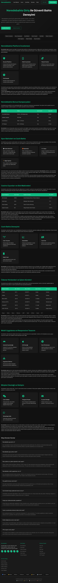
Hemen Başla (53, 2)
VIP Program (42, 555)
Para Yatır (41, 549)
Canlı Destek (3, 561)
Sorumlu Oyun (4, 568)
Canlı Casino (22, 553)
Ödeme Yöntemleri (49, 36)
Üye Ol (41, 547)
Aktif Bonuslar (42, 553)
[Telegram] (8, 551)
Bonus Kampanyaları (18, 36)
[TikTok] (17, 551)
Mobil (37, 2)
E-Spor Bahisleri (23, 555)
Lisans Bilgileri (4, 570)
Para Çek (41, 551)
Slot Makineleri (23, 551)
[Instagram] (5, 551)
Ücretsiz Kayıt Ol (5, 28)
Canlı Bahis (27, 2)
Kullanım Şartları (4, 564)
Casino (22, 2)
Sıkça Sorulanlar (37, 38)
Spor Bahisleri (16, 2)
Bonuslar (33, 2)
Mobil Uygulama (21, 38)
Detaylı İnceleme (16, 28)
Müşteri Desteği (29, 38)
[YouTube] (11, 551)
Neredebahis (6, 2)
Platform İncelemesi (9, 36)
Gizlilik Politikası (4, 566)
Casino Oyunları (34, 36)
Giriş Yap (44, 2)
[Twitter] (2, 551)
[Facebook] (14, 551)
